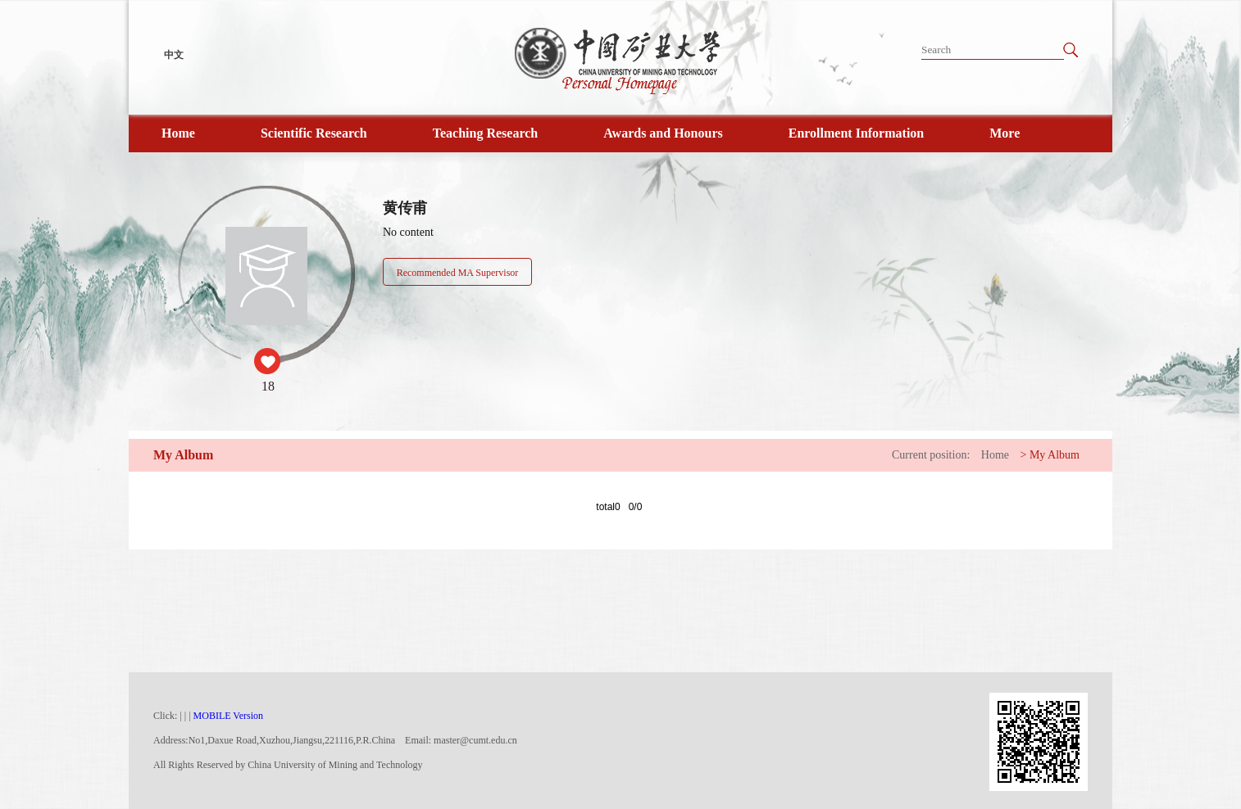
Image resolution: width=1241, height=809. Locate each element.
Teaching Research (485, 133)
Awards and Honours (663, 133)
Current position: (931, 455)
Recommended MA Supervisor (458, 272)
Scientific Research (314, 133)
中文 (174, 55)
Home (178, 133)
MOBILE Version (228, 715)
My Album (1055, 455)
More (1004, 133)
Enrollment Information (856, 133)
